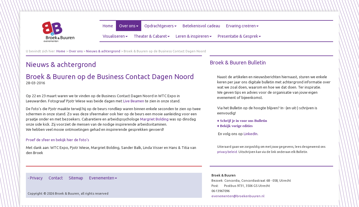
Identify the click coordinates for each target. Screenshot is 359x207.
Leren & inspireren (194, 36)
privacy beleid (227, 152)
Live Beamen (133, 101)
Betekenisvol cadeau (201, 26)
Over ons (128, 26)
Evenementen (103, 178)
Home (108, 26)
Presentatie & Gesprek (239, 36)
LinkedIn (250, 134)
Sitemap (76, 178)
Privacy (36, 178)
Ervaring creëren (242, 26)
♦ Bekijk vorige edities (235, 126)
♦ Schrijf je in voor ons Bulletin (242, 120)
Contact (56, 178)
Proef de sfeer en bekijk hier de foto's (57, 140)
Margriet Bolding (154, 119)
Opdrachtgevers (160, 26)
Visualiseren (115, 36)
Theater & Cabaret (152, 36)
